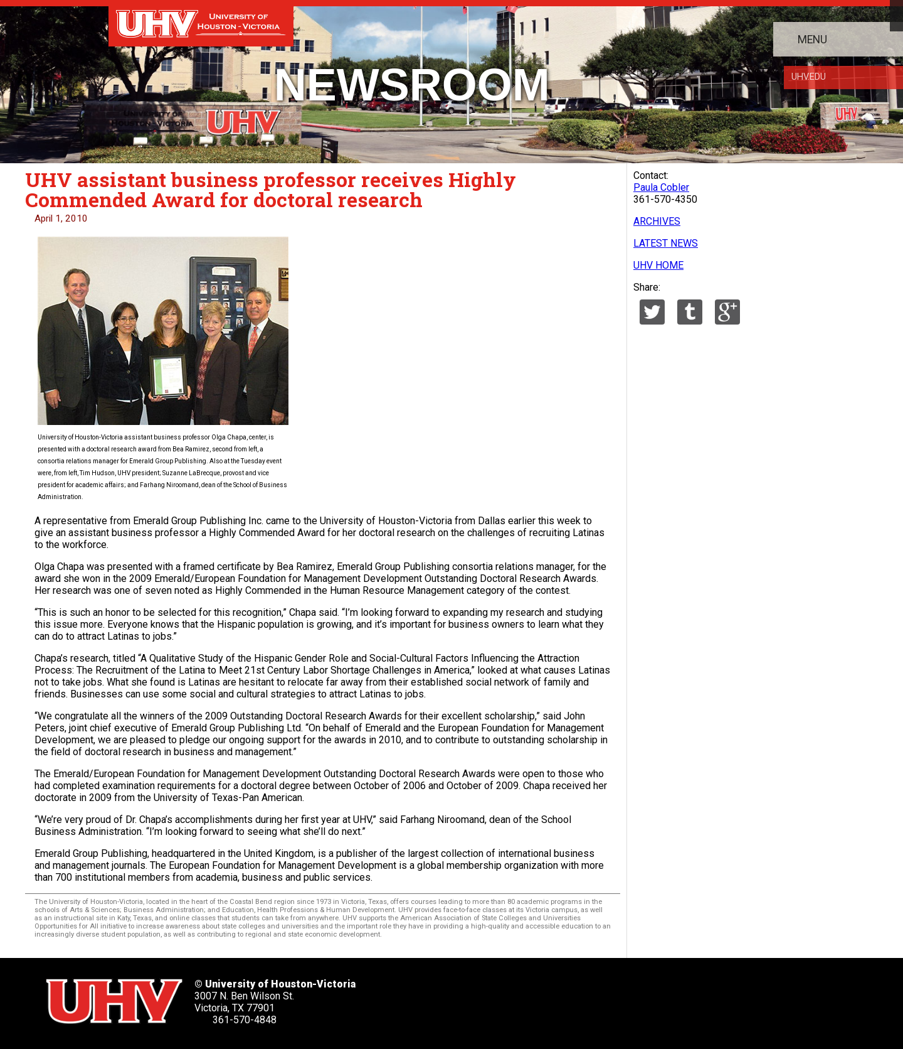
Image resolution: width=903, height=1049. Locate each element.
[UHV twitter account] (443, 997)
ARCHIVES (656, 221)
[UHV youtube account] (564, 997)
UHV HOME (658, 265)
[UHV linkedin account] (524, 997)
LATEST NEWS (665, 243)
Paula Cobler (661, 187)
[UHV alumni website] (644, 997)
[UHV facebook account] (483, 997)
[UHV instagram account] (604, 997)
